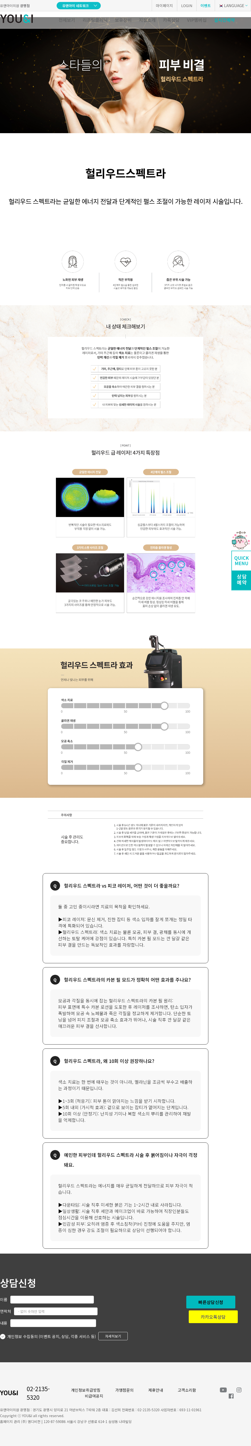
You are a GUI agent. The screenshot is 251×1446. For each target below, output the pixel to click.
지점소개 (147, 20)
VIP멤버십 (197, 20)
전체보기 (67, 20)
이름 (3, 1299)
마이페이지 (164, 5)
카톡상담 (171, 20)
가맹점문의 (124, 1390)
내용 (3, 1323)
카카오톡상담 (213, 1317)
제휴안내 (155, 1390)
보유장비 (123, 20)
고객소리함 (187, 1390)
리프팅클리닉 (95, 20)
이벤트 (206, 5)
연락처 (5, 1311)
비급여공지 (94, 1396)
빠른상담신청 (210, 1302)
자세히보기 (113, 1336)
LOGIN (186, 5)
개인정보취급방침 (85, 1390)
